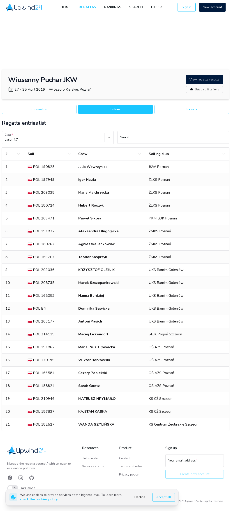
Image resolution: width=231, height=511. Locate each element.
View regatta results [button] (204, 79)
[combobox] (5, 139)
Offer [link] (156, 7)
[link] (24, 7)
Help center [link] (90, 458)
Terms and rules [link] (130, 466)
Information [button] (39, 109)
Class (8, 135)
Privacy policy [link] (129, 474)
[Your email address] (194, 462)
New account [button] (212, 7)
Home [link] (65, 7)
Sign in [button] (187, 7)
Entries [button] (115, 109)
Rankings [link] (112, 7)
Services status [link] (93, 466)
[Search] (173, 139)
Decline (139, 497)
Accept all (163, 497)
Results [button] (192, 109)
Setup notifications (204, 89)
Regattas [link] (87, 7)
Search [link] (136, 7)
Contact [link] (124, 458)
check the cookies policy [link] (39, 499)
